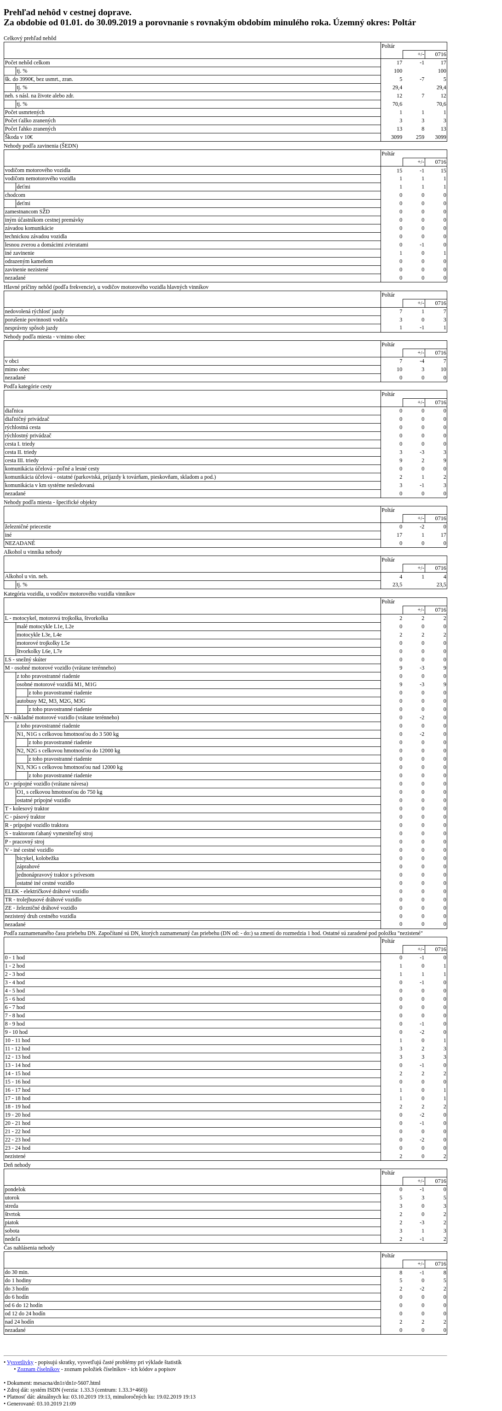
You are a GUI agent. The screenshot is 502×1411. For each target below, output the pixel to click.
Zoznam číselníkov (38, 1369)
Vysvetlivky (20, 1362)
